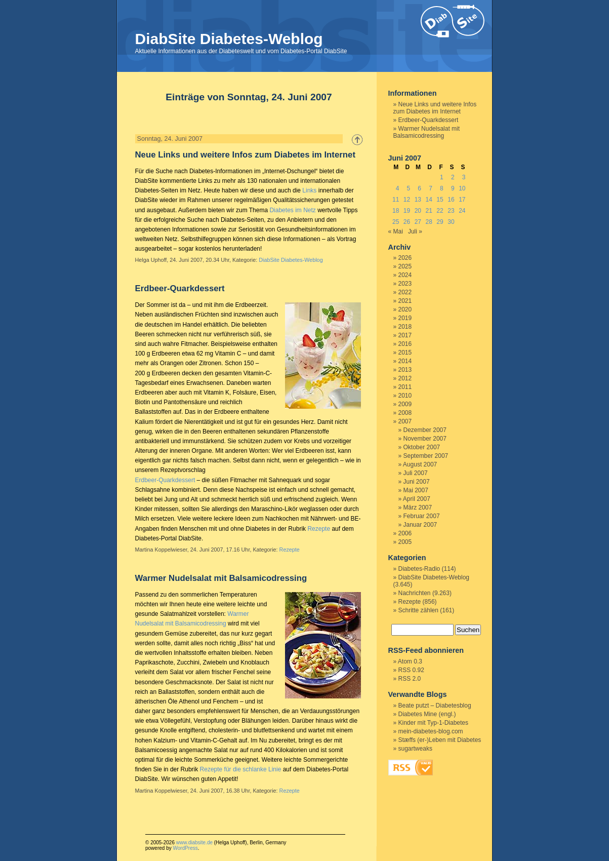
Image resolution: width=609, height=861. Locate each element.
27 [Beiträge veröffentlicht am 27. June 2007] (418, 221)
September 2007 (426, 455)
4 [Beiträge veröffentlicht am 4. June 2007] (397, 188)
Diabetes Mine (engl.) (427, 714)
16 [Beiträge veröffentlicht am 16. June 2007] (451, 199)
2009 (405, 404)
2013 (405, 369)
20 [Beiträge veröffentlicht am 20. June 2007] (418, 210)
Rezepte (318, 528)
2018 (405, 326)
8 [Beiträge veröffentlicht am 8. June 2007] (441, 188)
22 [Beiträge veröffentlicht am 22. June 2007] (439, 210)
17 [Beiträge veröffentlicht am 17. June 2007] (462, 199)
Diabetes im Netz (292, 210)
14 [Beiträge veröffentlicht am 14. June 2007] (429, 199)
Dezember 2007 (424, 430)
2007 (405, 421)
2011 (405, 386)
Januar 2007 (420, 524)
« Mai (395, 231)
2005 (405, 541)
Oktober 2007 (421, 447)
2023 (405, 283)
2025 (405, 266)
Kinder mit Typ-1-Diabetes (433, 722)
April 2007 (416, 498)
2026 (405, 257)
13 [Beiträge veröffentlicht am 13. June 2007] (418, 199)
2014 (405, 361)
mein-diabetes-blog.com (430, 731)
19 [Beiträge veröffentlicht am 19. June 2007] (406, 210)
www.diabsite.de (194, 842)
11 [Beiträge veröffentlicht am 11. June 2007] (395, 199)
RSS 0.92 (411, 670)
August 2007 (420, 464)
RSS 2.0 (409, 678)
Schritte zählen (418, 610)
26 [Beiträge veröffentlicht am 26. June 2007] (406, 221)
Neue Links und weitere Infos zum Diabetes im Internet (245, 155)
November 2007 (424, 438)
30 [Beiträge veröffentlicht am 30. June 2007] (451, 221)
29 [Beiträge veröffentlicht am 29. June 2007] (439, 221)
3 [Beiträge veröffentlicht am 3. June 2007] (464, 177)
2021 (405, 300)
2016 (405, 343)
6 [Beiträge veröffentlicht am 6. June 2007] (419, 188)
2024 (405, 275)
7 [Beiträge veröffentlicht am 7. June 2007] (430, 188)
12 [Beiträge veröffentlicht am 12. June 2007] (406, 199)
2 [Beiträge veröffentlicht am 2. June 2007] (453, 177)
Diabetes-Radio (419, 568)
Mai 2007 (415, 490)
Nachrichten (414, 593)
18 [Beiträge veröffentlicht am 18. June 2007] (395, 210)
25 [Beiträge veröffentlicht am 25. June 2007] (395, 221)
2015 (405, 352)
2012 (405, 378)
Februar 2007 (421, 516)
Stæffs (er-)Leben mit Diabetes (439, 739)
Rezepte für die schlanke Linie (240, 769)
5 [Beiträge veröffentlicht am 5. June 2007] (409, 188)
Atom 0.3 (410, 661)
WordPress (185, 848)
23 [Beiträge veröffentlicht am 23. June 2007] (451, 210)
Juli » (415, 231)
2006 (405, 533)
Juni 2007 (416, 481)
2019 (405, 318)
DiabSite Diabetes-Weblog (229, 38)
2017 (405, 335)
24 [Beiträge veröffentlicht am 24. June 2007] (462, 210)
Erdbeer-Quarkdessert (180, 288)
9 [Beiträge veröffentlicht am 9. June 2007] (453, 188)
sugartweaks (415, 748)
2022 (405, 292)
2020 (405, 309)
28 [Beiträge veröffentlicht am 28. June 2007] (429, 221)
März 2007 (417, 507)
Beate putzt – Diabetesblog (434, 705)
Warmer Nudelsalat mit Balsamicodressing (221, 578)
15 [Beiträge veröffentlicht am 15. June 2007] (439, 199)
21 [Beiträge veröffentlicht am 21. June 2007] (429, 210)
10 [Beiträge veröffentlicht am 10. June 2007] (462, 188)
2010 (405, 395)
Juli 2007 (415, 473)
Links (309, 190)
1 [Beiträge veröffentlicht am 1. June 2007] (441, 177)
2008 (405, 412)
